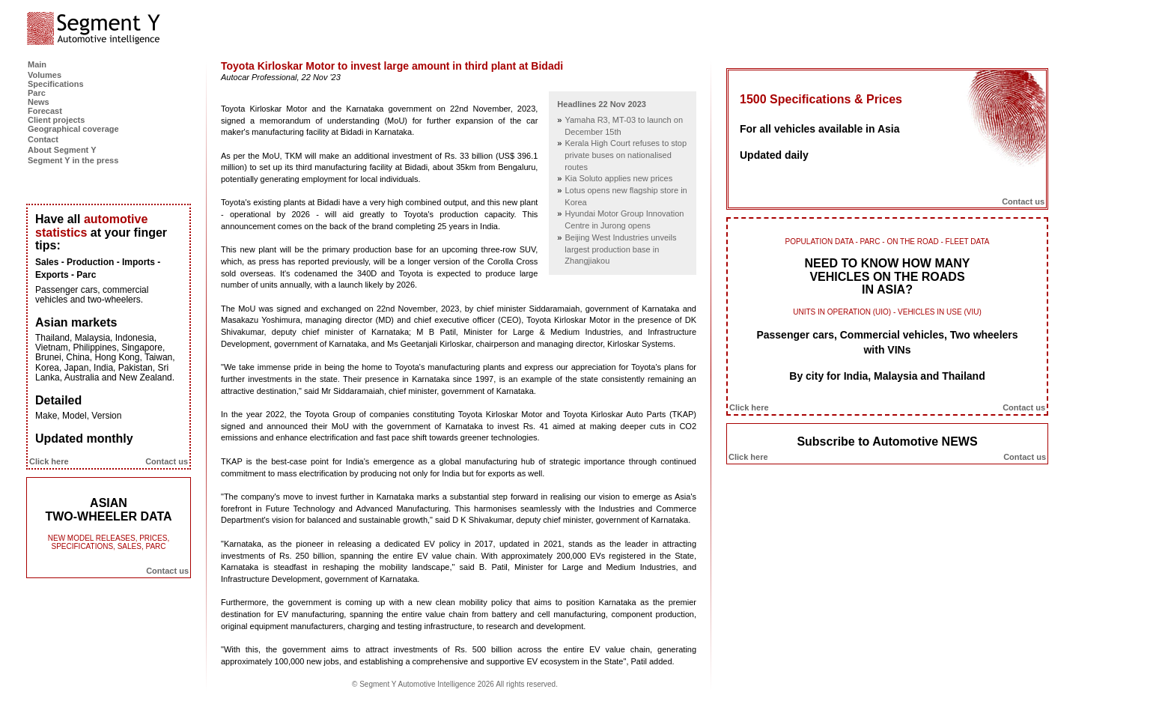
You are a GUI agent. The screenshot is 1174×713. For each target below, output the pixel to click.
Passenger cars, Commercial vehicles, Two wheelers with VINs (887, 342)
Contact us (166, 461)
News (38, 101)
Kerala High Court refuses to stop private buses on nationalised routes (626, 155)
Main (37, 64)
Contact (43, 139)
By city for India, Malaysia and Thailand (887, 376)
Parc (37, 92)
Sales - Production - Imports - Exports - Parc (97, 268)
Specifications (56, 83)
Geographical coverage (73, 128)
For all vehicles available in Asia (819, 129)
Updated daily (774, 155)
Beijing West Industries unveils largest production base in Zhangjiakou (620, 249)
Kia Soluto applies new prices (618, 178)
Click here (49, 461)
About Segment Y (62, 149)
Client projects (56, 119)
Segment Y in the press (73, 160)
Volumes (44, 74)
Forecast (45, 110)
